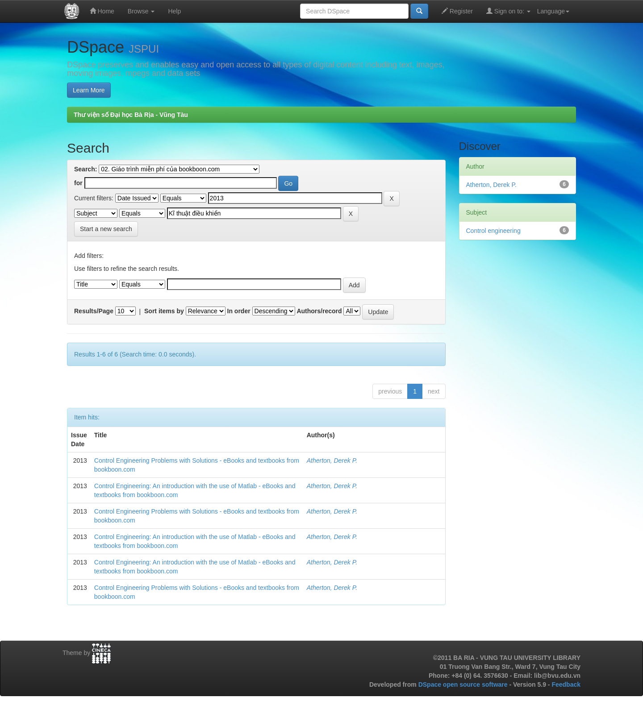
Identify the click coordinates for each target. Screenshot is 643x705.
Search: (85, 169)
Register (457, 11)
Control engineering (493, 230)
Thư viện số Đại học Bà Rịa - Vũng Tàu (131, 114)
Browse (141, 11)
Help (174, 11)
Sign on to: (508, 11)
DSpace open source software (463, 684)
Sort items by (164, 311)
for (78, 183)
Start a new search (106, 228)
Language (553, 11)
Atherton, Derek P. (332, 460)
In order (239, 311)
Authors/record (319, 311)
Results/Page (93, 311)
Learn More (89, 90)
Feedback (565, 684)
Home (102, 11)
